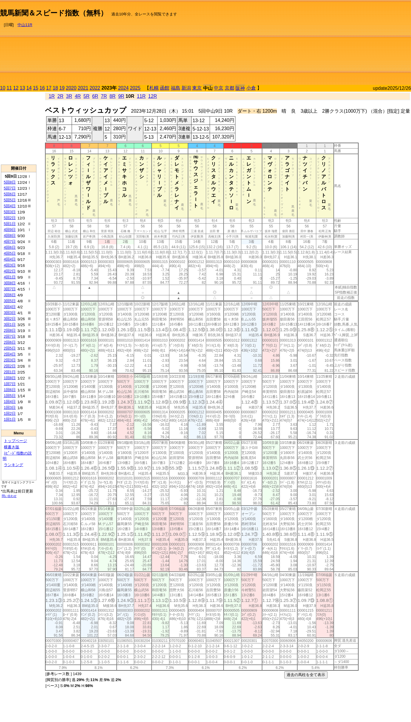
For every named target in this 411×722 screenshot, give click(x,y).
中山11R (24, 25)
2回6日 (10, 342)
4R (78, 96)
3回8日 (10, 283)
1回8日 (10, 378)
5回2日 (10, 218)
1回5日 (10, 395)
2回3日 (10, 360)
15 (35, 87)
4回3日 (10, 265)
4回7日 (10, 241)
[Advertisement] (348, 43)
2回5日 (10, 348)
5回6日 (10, 194)
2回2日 (10, 366)
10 (2, 87)
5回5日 (10, 200)
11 (9, 87)
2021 (83, 87)
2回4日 (10, 354)
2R (60, 96)
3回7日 (10, 289)
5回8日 (10, 182)
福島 (175, 87)
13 (22, 87)
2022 (95, 87)
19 (62, 87)
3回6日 (10, 295)
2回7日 (10, 336)
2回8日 (10, 330)
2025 (135, 87)
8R (112, 96)
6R (95, 96)
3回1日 (10, 324)
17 (49, 87)
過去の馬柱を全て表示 (306, 674)
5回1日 (10, 223)
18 (55, 87)
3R (69, 96)
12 (16, 87)
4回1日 (10, 277)
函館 (164, 87)
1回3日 (10, 407)
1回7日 (10, 384)
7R (104, 96)
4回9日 (10, 229)
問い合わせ (9, 496)
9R (121, 96)
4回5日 (10, 253)
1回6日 (10, 390)
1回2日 (10, 413)
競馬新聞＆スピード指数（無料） (53, 13)
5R (86, 96)
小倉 (251, 87)
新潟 (186, 87)
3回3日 (10, 312)
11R (141, 96)
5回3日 (10, 212)
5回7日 (10, 188)
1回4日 (10, 401)
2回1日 (10, 372)
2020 (71, 87)
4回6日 (10, 247)
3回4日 (10, 307)
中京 (218, 87)
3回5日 (10, 301)
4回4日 (10, 259)
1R (51, 96)
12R (152, 96)
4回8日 (10, 235)
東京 (197, 87)
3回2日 (10, 318)
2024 (123, 87)
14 (29, 87)
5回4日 (10, 206)
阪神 (240, 88)
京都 (229, 87)
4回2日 (10, 271)
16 (42, 87)
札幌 (154, 87)
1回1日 (10, 419)
